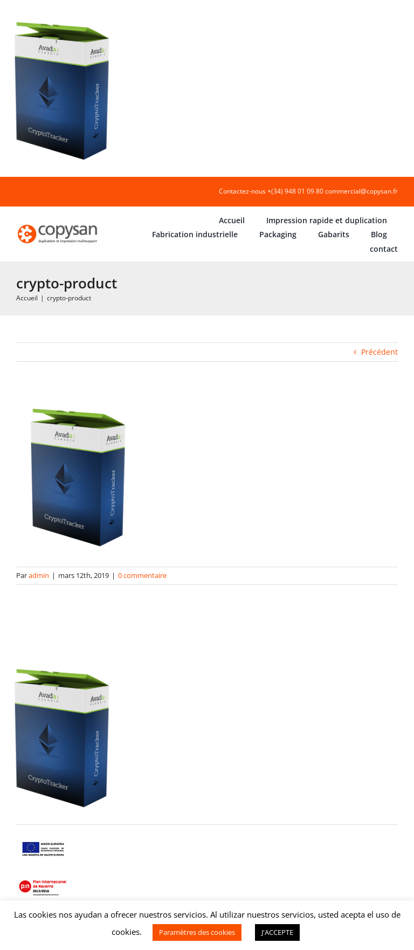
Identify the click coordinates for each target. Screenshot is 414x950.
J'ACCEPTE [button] (277, 932)
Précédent (379, 352)
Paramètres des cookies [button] (197, 932)
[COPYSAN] (58, 224)
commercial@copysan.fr (361, 191)
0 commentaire (142, 575)
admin (39, 575)
